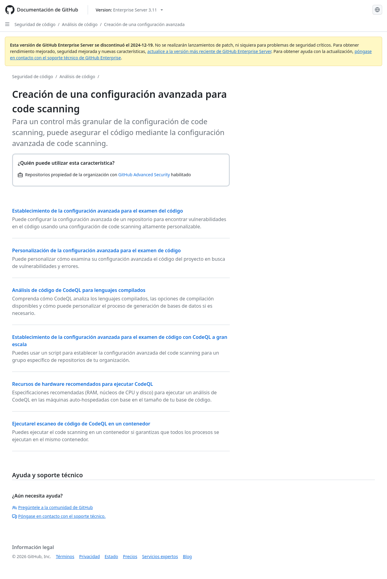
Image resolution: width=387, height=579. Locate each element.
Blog (187, 556)
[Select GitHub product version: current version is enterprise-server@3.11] (129, 10)
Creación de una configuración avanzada (144, 24)
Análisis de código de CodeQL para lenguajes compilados (78, 290)
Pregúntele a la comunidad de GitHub (52, 507)
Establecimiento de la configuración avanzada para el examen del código (97, 210)
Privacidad (89, 556)
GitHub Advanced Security (144, 174)
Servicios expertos (160, 556)
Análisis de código (80, 24)
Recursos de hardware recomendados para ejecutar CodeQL (82, 384)
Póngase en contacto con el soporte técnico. (59, 516)
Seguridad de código (35, 24)
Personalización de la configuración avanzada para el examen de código (96, 250)
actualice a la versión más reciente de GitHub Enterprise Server (209, 51)
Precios (130, 556)
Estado (111, 556)
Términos (65, 556)
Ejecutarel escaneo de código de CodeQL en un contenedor (81, 423)
